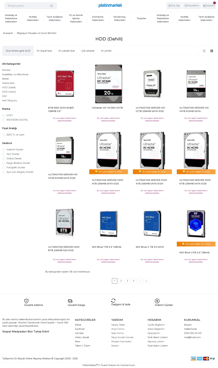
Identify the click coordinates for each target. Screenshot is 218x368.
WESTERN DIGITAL (17, 119)
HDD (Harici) (9, 91)
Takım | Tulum (82, 345)
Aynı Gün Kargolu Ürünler (20, 172)
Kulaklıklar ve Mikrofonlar (15, 74)
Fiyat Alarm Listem (158, 345)
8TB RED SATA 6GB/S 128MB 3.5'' (61, 109)
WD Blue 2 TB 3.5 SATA (150, 246)
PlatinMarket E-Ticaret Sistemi (100, 365)
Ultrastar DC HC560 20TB (107, 107)
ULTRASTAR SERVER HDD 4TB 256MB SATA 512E (107, 182)
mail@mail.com (192, 337)
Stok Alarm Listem (158, 337)
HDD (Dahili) (9, 87)
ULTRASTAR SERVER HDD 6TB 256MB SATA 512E (195, 182)
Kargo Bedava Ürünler (18, 163)
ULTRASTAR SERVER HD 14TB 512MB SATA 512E (63, 176)
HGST (9, 115)
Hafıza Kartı (8, 83)
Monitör (6, 70)
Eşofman (80, 329)
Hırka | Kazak (82, 337)
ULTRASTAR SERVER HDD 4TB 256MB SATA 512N (151, 182)
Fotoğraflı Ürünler (15, 167)
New (77, 341)
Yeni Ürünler (12, 154)
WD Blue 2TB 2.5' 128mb (194, 252)
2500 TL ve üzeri (15, 134)
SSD (4, 96)
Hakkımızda (190, 329)
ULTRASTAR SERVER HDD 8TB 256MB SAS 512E (64, 248)
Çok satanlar (87, 50)
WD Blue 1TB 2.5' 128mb (106, 246)
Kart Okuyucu (9, 100)
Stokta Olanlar (14, 158)
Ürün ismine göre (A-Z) (18, 50)
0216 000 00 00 (193, 333)
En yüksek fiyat (67, 50)
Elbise (78, 324)
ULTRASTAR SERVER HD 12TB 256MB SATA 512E (150, 109)
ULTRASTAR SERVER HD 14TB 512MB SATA (194, 109)
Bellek (5, 78)
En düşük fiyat (44, 50)
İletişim (188, 324)
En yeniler (106, 50)
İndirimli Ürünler (14, 149)
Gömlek (79, 333)
